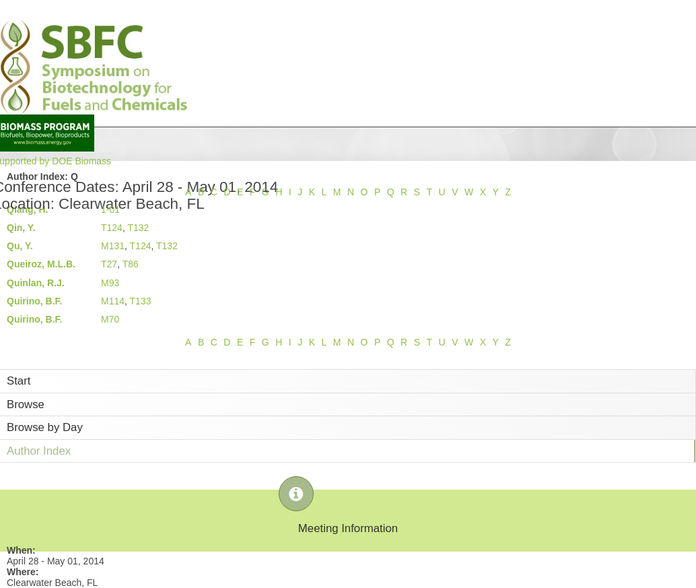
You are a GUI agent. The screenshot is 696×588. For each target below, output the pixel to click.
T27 (109, 264)
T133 (140, 301)
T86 (131, 264)
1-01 (110, 209)
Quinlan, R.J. (36, 282)
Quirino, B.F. (34, 301)
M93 (110, 282)
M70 (110, 319)
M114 (113, 301)
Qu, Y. (20, 245)
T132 (138, 227)
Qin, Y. (21, 227)
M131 (113, 245)
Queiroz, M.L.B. (41, 264)
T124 (112, 227)
